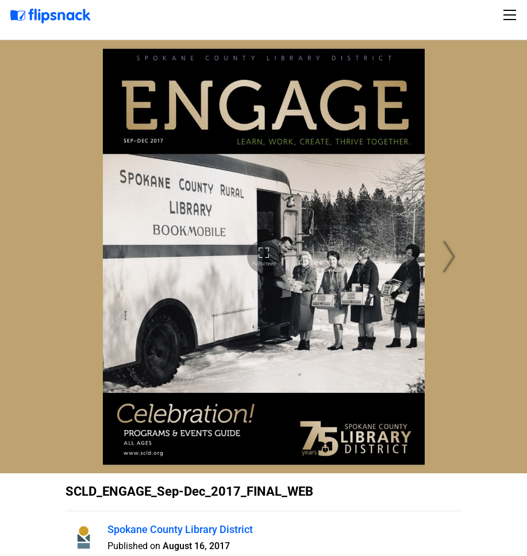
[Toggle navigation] (511, 15)
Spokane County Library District (180, 529)
